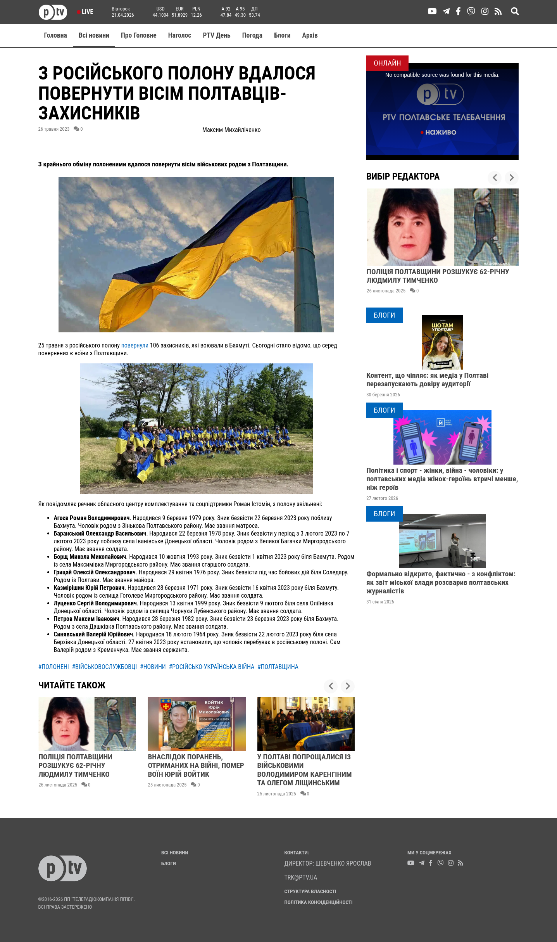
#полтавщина (277, 667)
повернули (135, 345)
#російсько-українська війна (211, 667)
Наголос (179, 35)
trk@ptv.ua (301, 877)
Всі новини (94, 35)
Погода (252, 35)
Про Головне (139, 35)
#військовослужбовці (104, 667)
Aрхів (310, 35)
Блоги (282, 35)
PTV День (216, 35)
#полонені (53, 667)
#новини (153, 667)
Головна (55, 35)
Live (85, 12)
